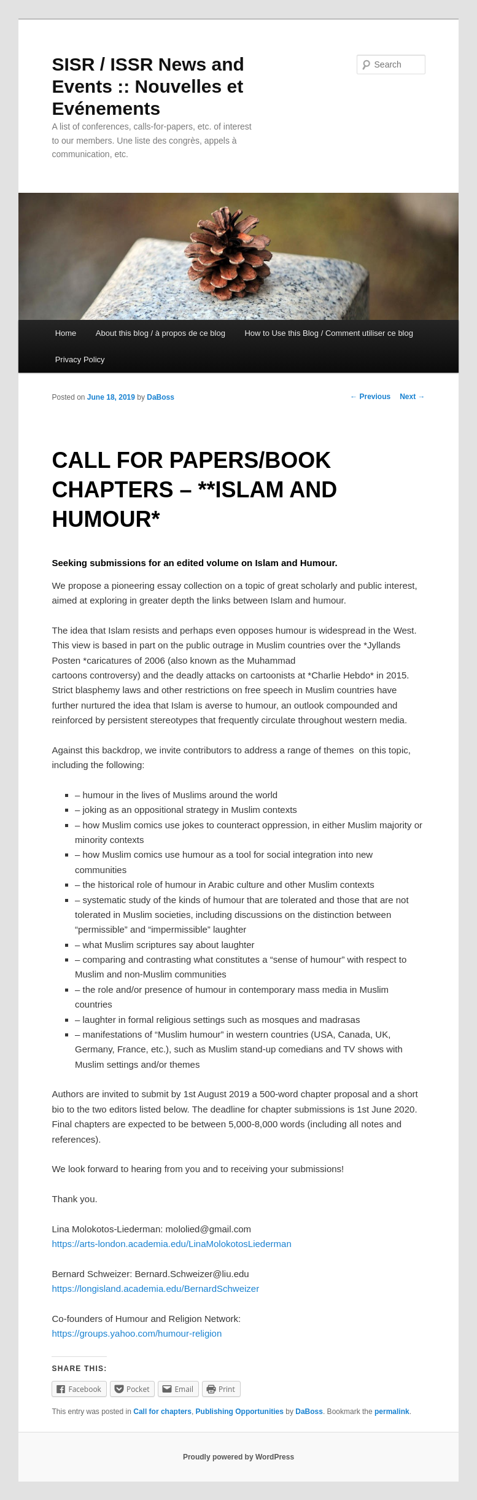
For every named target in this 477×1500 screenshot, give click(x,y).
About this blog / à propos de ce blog (160, 333)
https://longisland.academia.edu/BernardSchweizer (155, 1288)
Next (412, 396)
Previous (370, 396)
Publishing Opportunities (240, 1411)
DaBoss (160, 397)
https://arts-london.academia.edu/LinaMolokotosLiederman (171, 1243)
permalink (391, 1411)
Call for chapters (162, 1411)
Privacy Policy (80, 359)
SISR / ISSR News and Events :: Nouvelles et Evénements (148, 86)
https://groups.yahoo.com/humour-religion (137, 1333)
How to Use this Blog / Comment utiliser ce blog (328, 333)
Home (66, 333)
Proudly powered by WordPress (238, 1457)
